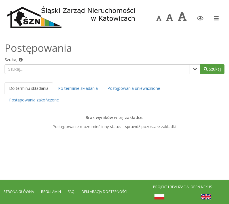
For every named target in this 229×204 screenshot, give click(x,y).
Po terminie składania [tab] (78, 88)
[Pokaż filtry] (195, 69)
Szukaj (14, 59)
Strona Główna (18, 191)
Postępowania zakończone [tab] (34, 100)
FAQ (71, 191)
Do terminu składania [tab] (28, 88)
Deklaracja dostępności (104, 191)
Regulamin (51, 191)
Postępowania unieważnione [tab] (133, 88)
